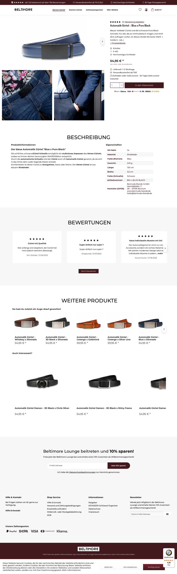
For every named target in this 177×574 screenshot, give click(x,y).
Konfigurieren (154, 567)
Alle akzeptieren (130, 567)
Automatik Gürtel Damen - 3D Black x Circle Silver (42, 408)
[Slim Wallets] (112, 10)
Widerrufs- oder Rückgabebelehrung (64, 512)
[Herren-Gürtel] (59, 10)
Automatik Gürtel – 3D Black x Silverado (57, 338)
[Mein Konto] (146, 10)
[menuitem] (59, 10)
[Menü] (173, 549)
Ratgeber (92, 502)
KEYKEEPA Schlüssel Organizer (103, 505)
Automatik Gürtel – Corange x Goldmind (88, 338)
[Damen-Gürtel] (75, 10)
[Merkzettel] (140, 10)
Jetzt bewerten (88, 271)
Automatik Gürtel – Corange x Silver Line (119, 338)
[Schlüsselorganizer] (94, 10)
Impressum (93, 512)
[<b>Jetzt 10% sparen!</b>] (119, 465)
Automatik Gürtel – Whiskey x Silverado (26, 338)
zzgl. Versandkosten (125, 64)
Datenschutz (94, 509)
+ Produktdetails (117, 43)
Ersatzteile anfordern (56, 509)
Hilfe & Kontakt (54, 502)
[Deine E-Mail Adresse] (146, 514)
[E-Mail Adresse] (77, 465)
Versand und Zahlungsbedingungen (64, 505)
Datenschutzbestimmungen (82, 472)
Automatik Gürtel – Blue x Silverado (149, 338)
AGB (49, 515)
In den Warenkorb (144, 85)
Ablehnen (108, 567)
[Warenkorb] (156, 10)
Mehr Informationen (71, 570)
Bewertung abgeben (134, 22)
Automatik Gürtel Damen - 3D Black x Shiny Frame (104, 408)
